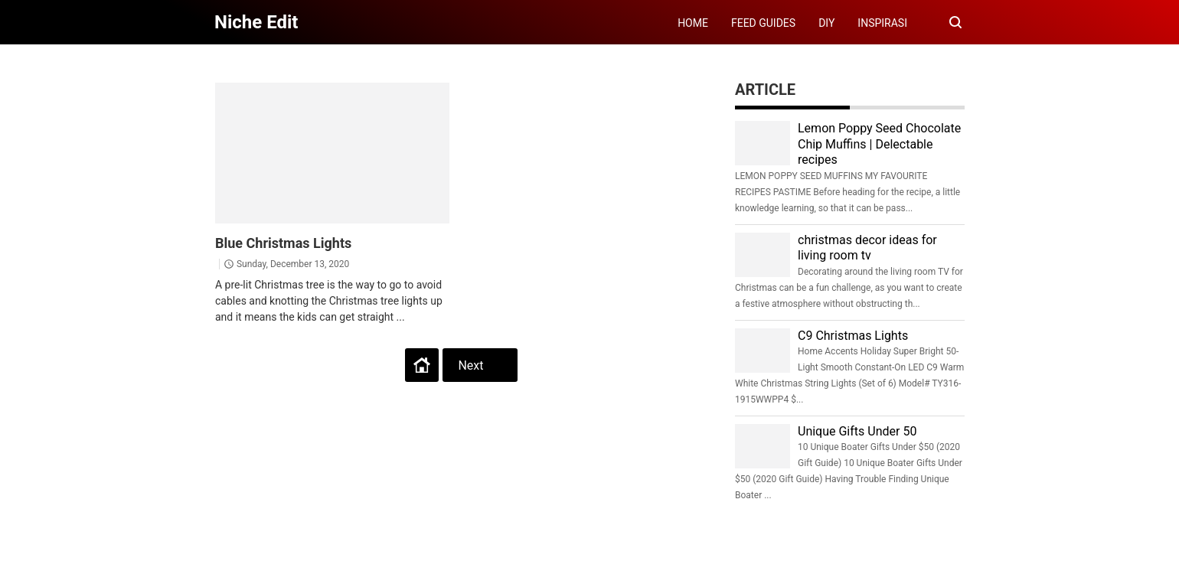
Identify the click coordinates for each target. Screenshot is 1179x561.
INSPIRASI (882, 23)
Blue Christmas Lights (283, 243)
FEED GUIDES (763, 23)
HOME (693, 23)
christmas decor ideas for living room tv (867, 248)
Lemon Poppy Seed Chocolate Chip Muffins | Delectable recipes (879, 144)
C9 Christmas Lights (853, 335)
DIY (826, 23)
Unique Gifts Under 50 (857, 431)
